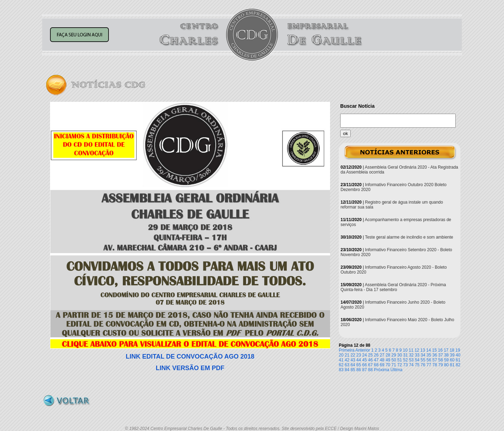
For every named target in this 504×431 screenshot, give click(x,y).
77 (429, 364)
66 (364, 364)
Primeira (347, 350)
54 (417, 360)
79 (440, 364)
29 (393, 355)
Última (396, 369)
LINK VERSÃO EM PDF (190, 368)
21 (347, 355)
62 (341, 364)
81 (452, 364)
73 (405, 364)
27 (382, 355)
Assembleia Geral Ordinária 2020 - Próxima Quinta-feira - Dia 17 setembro (393, 287)
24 (364, 355)
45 (364, 360)
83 (341, 369)
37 (440, 355)
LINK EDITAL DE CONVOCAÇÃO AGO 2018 (190, 356)
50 (393, 360)
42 (347, 360)
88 (370, 369)
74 (411, 364)
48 (382, 360)
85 (352, 369)
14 (428, 350)
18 (452, 350)
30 (399, 355)
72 (399, 364)
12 (416, 350)
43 (352, 360)
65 (358, 364)
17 (446, 350)
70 (388, 364)
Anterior (362, 350)
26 (376, 355)
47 (376, 360)
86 (358, 369)
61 (458, 360)
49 (388, 360)
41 (341, 360)
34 (423, 355)
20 (341, 355)
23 (358, 355)
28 (388, 355)
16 (440, 350)
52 (405, 360)
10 (405, 350)
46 (370, 360)
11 (411, 350)
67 (370, 364)
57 (434, 360)
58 (440, 360)
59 (446, 360)
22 (352, 355)
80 (446, 364)
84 (347, 369)
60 (452, 360)
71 (393, 364)
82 (458, 364)
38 (446, 355)
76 (423, 364)
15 (434, 350)
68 (376, 364)
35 (429, 355)
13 (422, 350)
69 (382, 364)
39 (452, 355)
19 (457, 350)
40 (458, 355)
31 (405, 355)
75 (417, 364)
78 (434, 364)
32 (411, 355)
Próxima (381, 369)
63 (347, 364)
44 (358, 360)
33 (417, 355)
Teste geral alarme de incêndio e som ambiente (409, 237)
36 (434, 355)
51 (399, 360)
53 (411, 360)
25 (370, 355)
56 (429, 360)
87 (364, 369)
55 (423, 360)
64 (352, 364)
